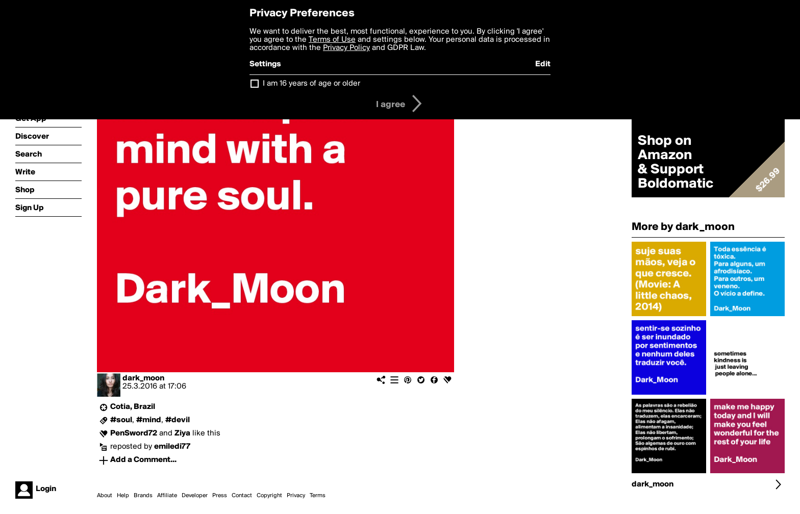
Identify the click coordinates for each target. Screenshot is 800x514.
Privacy (296, 496)
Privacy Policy (346, 48)
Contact (242, 496)
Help (123, 496)
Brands (143, 496)
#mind (148, 420)
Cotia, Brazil (132, 407)
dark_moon (143, 378)
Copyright (269, 496)
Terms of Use (332, 40)
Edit (543, 64)
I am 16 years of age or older (311, 84)
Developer (195, 496)
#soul (121, 420)
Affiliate (167, 496)
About (104, 496)
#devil (177, 420)
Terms (318, 496)
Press (219, 496)
